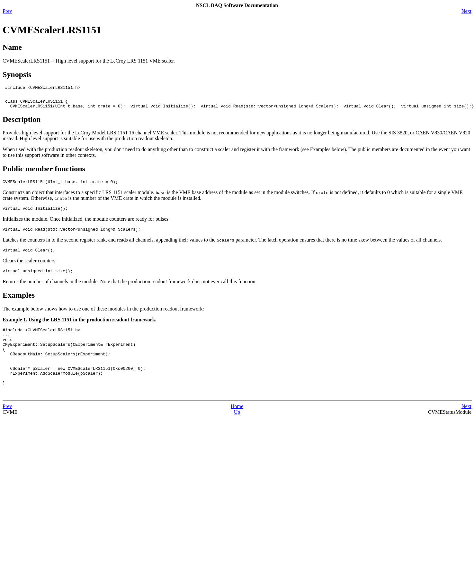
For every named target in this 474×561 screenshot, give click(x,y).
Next (466, 11)
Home (237, 428)
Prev (7, 11)
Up (237, 434)
